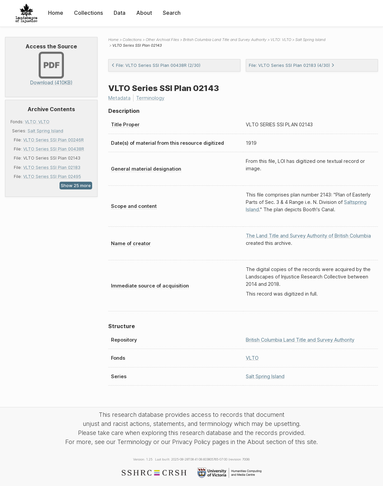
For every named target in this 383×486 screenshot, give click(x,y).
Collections (88, 12)
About (144, 12)
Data (119, 12)
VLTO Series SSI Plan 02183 (51, 167)
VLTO (252, 358)
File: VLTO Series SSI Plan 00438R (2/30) (155, 65)
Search (172, 12)
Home (55, 12)
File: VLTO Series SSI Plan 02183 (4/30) (292, 65)
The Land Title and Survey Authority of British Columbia (308, 235)
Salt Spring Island (45, 130)
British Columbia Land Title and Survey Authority (224, 39)
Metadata (119, 98)
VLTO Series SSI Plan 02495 (52, 176)
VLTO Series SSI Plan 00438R (53, 148)
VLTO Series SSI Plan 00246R (53, 139)
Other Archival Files (162, 39)
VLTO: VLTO (37, 121)
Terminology (150, 98)
